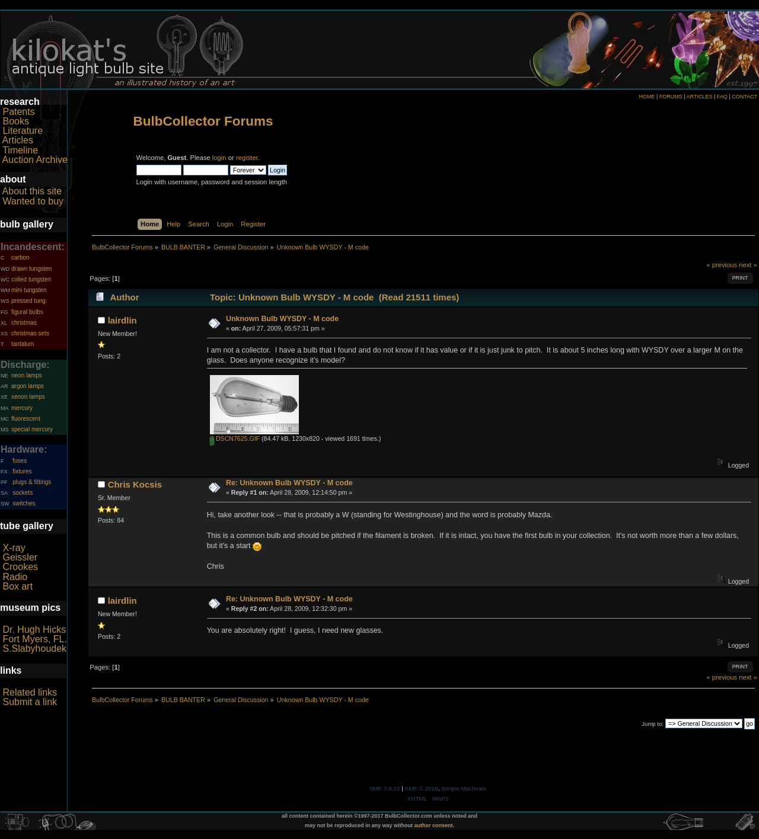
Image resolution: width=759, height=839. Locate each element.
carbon (20, 257)
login (219, 157)
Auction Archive (35, 160)
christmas (24, 322)
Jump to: (653, 723)
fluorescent (25, 418)
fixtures (21, 471)
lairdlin (122, 320)
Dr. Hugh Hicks (34, 630)
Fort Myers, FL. (34, 639)
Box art (17, 586)
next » (748, 264)
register (247, 157)
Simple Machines (463, 788)
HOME (647, 97)
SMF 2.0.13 (384, 788)
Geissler (19, 557)
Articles (17, 140)
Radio (14, 577)
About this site (32, 191)
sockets (22, 492)
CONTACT (744, 97)
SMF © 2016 (421, 788)
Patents (18, 112)
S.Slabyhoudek (34, 648)
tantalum (22, 344)
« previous (721, 264)
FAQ (722, 97)
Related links (29, 692)
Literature (22, 131)
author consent (433, 825)
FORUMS (671, 97)
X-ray (13, 548)
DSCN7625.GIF (235, 438)
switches (23, 503)
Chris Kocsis (135, 484)
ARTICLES (700, 97)
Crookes (20, 567)
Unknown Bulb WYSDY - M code (282, 319)
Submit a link (29, 702)
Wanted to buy (32, 201)
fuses (19, 460)
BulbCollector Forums (203, 121)
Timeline (20, 150)
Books (15, 121)
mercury (22, 408)
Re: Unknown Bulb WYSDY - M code (289, 483)
